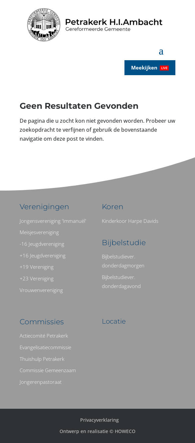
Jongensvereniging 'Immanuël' (53, 221)
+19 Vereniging (37, 266)
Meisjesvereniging (39, 232)
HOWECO (125, 431)
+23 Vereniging (37, 278)
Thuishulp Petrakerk (42, 359)
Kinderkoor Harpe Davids (130, 221)
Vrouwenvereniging (41, 290)
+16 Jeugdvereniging (43, 255)
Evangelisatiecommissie (45, 347)
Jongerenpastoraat (41, 381)
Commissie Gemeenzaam (48, 370)
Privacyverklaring (99, 420)
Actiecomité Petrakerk (44, 335)
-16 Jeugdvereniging (42, 243)
